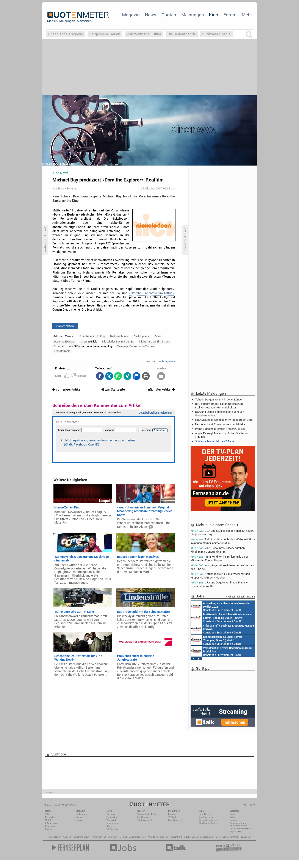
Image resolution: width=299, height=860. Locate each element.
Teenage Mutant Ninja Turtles (135, 346)
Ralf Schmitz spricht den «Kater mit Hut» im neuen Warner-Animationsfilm (223, 541)
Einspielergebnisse (208, 820)
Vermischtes (112, 817)
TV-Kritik (172, 817)
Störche (59, 346)
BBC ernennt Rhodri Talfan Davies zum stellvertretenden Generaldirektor (219, 405)
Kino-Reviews (175, 820)
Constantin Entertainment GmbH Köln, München (221, 640)
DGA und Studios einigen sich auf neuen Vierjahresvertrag (219, 413)
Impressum (235, 831)
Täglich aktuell (144, 820)
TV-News (110, 814)
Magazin (131, 15)
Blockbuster (162, 836)
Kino (213, 15)
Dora (158, 336)
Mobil (48, 820)
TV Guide (150, 836)
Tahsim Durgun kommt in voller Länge (218, 399)
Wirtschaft (111, 820)
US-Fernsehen (113, 829)
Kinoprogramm (206, 836)
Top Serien (245, 836)
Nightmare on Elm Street (154, 341)
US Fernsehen (110, 836)
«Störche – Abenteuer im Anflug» (151, 293)
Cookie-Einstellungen (240, 828)
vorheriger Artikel (66, 389)
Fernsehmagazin (80, 836)
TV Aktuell (66, 836)
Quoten (168, 15)
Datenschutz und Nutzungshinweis (238, 824)
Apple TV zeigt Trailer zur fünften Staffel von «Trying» (222, 435)
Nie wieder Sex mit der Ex (118, 341)
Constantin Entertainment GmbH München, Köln (222, 628)
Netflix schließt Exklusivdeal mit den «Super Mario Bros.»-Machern (220, 575)
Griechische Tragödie (65, 33)
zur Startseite (113, 389)
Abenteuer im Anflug (92, 336)
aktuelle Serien (191, 836)
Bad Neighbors (119, 336)
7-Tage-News (51, 823)
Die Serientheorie (182, 33)
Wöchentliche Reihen (147, 814)
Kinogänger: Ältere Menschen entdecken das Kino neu (222, 567)
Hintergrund (81, 814)
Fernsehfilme (175, 836)
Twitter (48, 829)
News (150, 15)
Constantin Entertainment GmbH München (216, 617)
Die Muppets (141, 336)
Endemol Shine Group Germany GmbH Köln (221, 606)
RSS (47, 814)
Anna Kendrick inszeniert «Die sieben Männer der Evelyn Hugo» (220, 558)
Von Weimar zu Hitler (144, 33)
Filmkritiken (96, 836)
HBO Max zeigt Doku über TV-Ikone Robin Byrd (223, 420)
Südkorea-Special (216, 33)
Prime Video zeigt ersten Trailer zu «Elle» (220, 429)
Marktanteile (143, 817)
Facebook (50, 826)
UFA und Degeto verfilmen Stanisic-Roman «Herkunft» (220, 584)
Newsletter (50, 817)
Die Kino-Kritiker (206, 817)
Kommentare (65, 326)
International (112, 823)
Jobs (232, 817)
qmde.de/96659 (166, 361)
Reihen (79, 817)
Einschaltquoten (136, 836)
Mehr (247, 15)
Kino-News (204, 814)
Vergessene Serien (104, 33)
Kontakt (233, 820)
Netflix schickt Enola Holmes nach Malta (220, 424)
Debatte (172, 814)
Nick (86, 289)
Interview (80, 820)
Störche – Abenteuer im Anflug (90, 346)
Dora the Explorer (64, 341)
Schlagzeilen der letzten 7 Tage (214, 441)
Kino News (54, 836)
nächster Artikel (161, 389)
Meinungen (192, 15)
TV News (123, 836)
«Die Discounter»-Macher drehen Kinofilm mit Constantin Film (218, 549)
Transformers (62, 351)
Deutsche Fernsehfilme (227, 836)
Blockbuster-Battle (208, 823)
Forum (229, 15)
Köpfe (109, 826)
